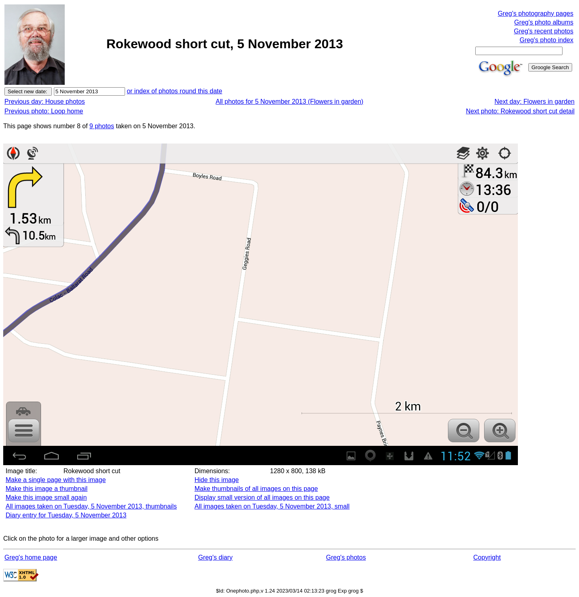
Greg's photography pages (535, 13)
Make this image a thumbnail (47, 488)
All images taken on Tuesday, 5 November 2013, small (272, 506)
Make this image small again (46, 497)
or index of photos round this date (174, 91)
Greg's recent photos (543, 31)
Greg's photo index (546, 40)
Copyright (487, 557)
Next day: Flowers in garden (535, 101)
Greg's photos (346, 557)
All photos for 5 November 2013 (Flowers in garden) (289, 101)
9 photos (101, 126)
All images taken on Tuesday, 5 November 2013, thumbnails (91, 506)
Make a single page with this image (56, 479)
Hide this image (217, 479)
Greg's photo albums (543, 22)
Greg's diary (215, 557)
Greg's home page (30, 557)
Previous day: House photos (44, 101)
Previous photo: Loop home (43, 111)
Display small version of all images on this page (262, 497)
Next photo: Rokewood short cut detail (520, 111)
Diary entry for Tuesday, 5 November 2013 (66, 515)
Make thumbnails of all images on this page (256, 488)
